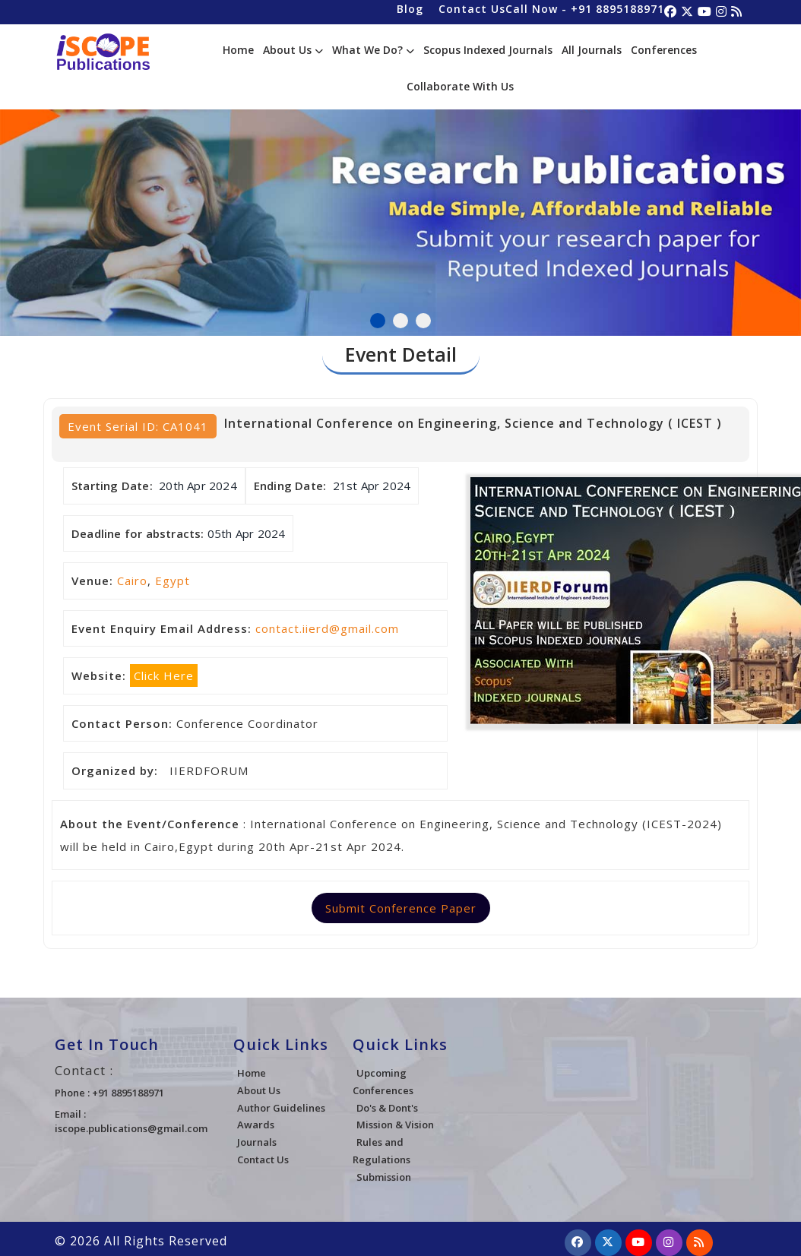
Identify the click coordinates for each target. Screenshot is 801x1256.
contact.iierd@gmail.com (327, 628)
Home (238, 50)
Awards (255, 1124)
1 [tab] (377, 320)
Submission (383, 1177)
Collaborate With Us (460, 86)
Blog (410, 9)
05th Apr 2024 (246, 533)
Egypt (172, 580)
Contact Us (471, 9)
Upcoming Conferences (383, 1081)
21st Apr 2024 (372, 485)
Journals (257, 1142)
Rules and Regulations (381, 1150)
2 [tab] (400, 320)
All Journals (592, 50)
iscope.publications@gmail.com (131, 1128)
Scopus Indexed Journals (487, 50)
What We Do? (373, 50)
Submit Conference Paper (400, 908)
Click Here (164, 675)
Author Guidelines (281, 1108)
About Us (293, 50)
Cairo (132, 580)
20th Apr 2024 (198, 485)
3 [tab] (423, 320)
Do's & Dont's (387, 1108)
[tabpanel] (400, 205)
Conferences (664, 50)
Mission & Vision (395, 1124)
